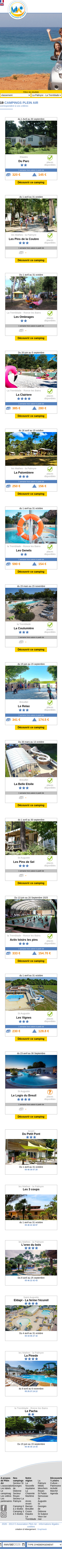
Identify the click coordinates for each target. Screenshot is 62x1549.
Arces (28, 1501)
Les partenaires (6, 1499)
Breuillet (29, 1509)
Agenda (54, 1493)
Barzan (28, 1506)
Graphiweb (42, 1529)
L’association (7, 1485)
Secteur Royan (17, 1494)
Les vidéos (6, 1496)
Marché (54, 1491)
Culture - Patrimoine (55, 1484)
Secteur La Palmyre (18, 1499)
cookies (31, 1526)
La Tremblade (30, 1517)
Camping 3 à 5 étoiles (18, 1512)
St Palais (42, 1493)
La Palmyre (42, 1481)
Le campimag (6, 1492)
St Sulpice (43, 1514)
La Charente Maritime (30, 1493)
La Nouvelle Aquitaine (30, 1486)
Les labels (6, 1488)
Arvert (28, 1503)
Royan (41, 1491)
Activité (53, 1488)
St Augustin (42, 1499)
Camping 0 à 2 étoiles (18, 1507)
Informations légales (49, 1524)
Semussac (43, 1496)
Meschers (43, 1488)
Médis (41, 1485)
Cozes (28, 1511)
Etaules (29, 1514)
